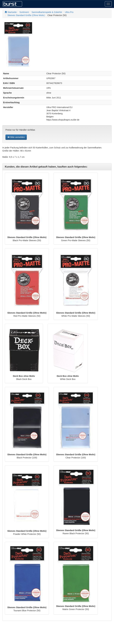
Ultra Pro (69, 12)
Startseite (11, 12)
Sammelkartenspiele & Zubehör (47, 12)
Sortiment (24, 12)
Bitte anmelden (16, 137)
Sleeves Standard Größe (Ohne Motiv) (26, 15)
